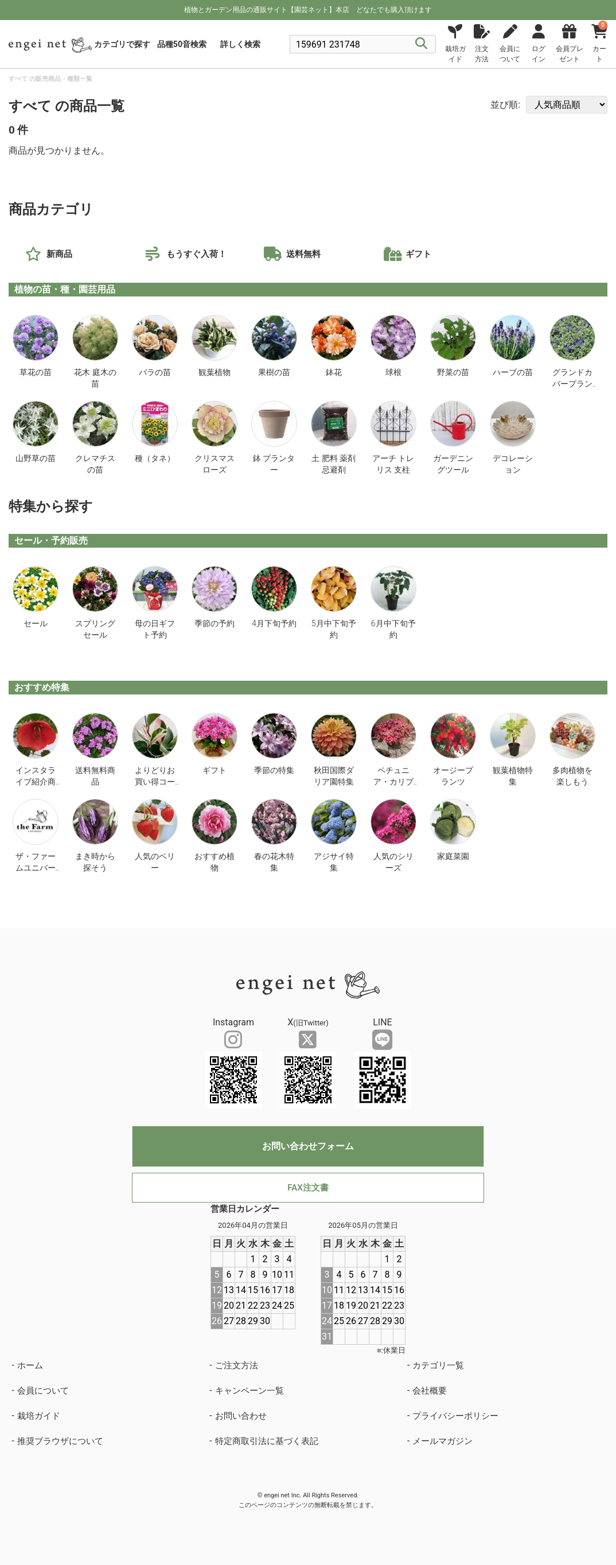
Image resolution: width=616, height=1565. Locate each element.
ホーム (30, 1365)
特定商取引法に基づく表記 (266, 1441)
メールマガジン (442, 1441)
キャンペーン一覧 (249, 1391)
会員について (43, 1391)
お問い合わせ (241, 1416)
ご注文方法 (236, 1365)
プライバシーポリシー (455, 1416)
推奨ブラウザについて (60, 1441)
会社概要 (429, 1391)
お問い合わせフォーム (308, 1146)
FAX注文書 (307, 1187)
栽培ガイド (38, 1416)
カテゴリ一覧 (438, 1365)
